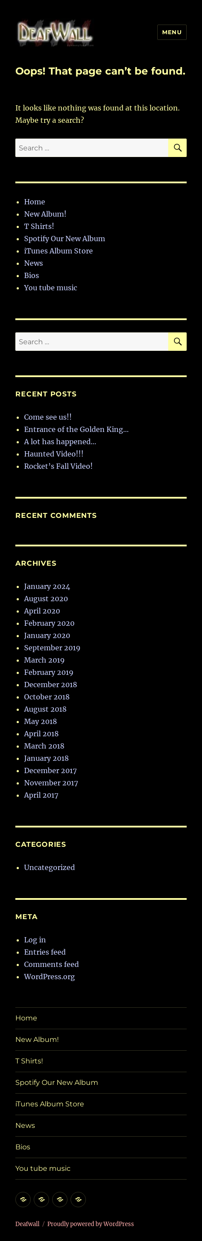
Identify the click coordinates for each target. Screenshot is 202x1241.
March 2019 (44, 660)
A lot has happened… (60, 441)
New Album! (45, 214)
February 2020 (49, 623)
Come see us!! (48, 417)
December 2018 (50, 684)
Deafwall (27, 1224)
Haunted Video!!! (54, 453)
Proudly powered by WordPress (90, 1224)
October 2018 (47, 696)
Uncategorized (49, 867)
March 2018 (44, 746)
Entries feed (45, 952)
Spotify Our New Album (64, 238)
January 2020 (47, 635)
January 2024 (47, 586)
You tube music (50, 287)
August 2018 (45, 709)
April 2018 (41, 733)
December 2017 (50, 770)
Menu (171, 32)
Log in (35, 939)
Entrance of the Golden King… (76, 429)
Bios (31, 275)
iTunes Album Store (58, 250)
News (33, 263)
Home (34, 201)
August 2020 (46, 598)
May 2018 (40, 721)
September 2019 (52, 647)
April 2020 (42, 610)
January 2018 (46, 758)
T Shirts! (39, 226)
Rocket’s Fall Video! (58, 466)
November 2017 (51, 782)
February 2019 (49, 672)
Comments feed (51, 964)
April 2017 (41, 795)
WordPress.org (49, 976)
